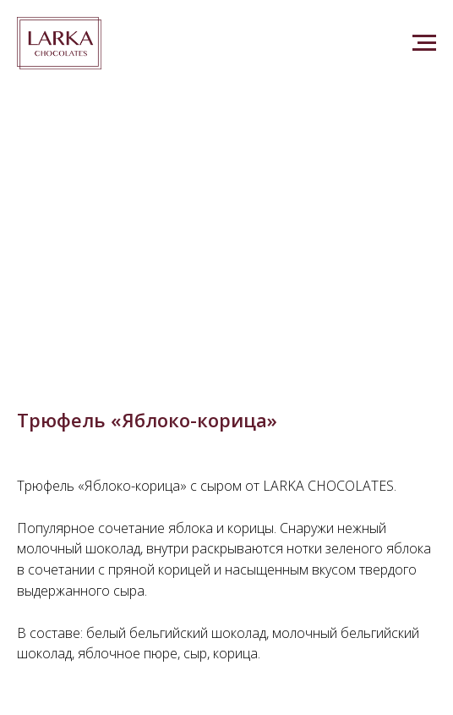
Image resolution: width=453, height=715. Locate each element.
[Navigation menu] (424, 43)
